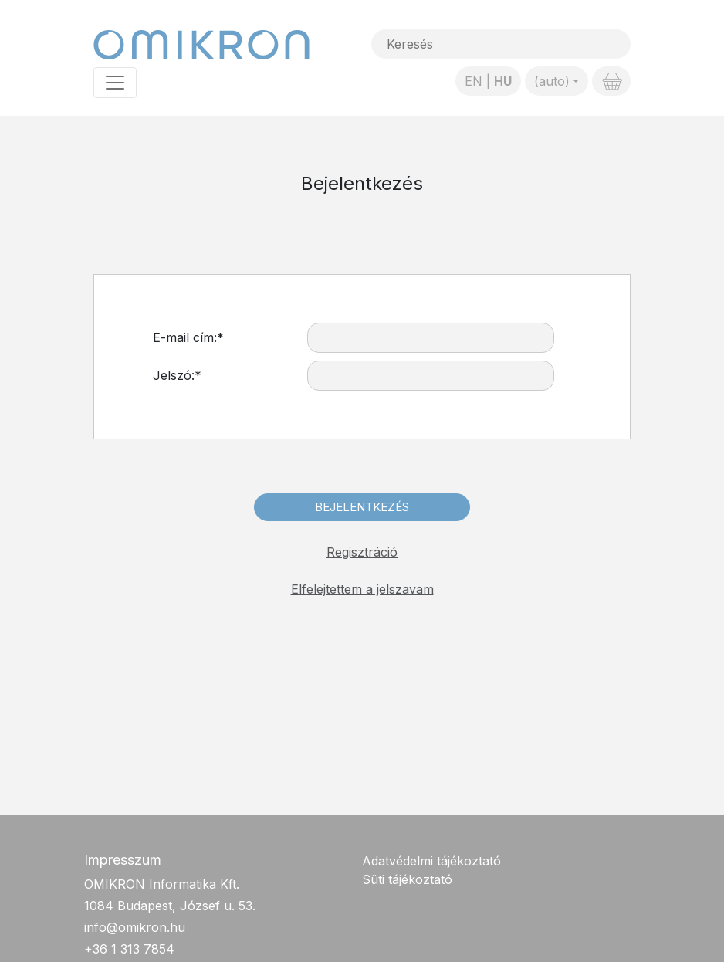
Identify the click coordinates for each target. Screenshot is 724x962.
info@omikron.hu (134, 927)
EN (473, 81)
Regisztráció (362, 552)
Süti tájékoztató (407, 879)
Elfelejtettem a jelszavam (362, 589)
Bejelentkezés (362, 507)
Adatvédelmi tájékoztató (431, 861)
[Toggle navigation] (115, 82)
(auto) (552, 81)
